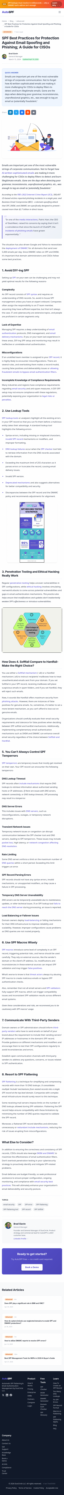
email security (19, 388)
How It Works (30, 1384)
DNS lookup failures (15, 449)
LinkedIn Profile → (21, 1239)
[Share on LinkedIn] (10, 112)
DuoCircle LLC (20, 1483)
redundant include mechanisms (32, 1127)
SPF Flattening (41, 1204)
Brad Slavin (13, 53)
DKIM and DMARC (45, 1153)
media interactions (28, 219)
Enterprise (32, 1392)
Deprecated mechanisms (18, 482)
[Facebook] (11, 1395)
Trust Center (4, 1472)
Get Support (5, 1448)
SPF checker (47, 449)
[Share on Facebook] (22, 112)
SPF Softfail (38, 1209)
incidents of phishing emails (19, 230)
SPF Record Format (57, 1406)
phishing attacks (10, 701)
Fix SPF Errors (56, 1400)
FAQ (54, 1428)
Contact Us (6, 1443)
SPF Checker (43, 1388)
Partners (31, 1399)
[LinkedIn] (7, 1395)
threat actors (36, 974)
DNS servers (32, 811)
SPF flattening (9, 1081)
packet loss (7, 842)
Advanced (20, 21)
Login (30, 1406)
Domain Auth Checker (43, 1406)
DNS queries (8, 862)
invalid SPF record (14, 439)
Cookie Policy (39, 1488)
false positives (35, 968)
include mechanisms (29, 783)
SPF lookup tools (10, 418)
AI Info (4, 1464)
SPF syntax (32, 294)
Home (4, 21)
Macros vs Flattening (57, 1412)
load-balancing (32, 920)
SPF (14, 277)
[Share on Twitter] (16, 112)
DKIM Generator (44, 1394)
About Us (5, 1440)
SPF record (54, 357)
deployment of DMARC (17, 248)
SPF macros (7, 949)
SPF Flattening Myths (57, 1419)
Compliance (6, 1467)
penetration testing (19, 583)
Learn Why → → (56, 4)
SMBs (30, 1396)
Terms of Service (25, 1488)
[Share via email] (33, 112)
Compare (31, 1402)
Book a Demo (32, 1267)
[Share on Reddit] (27, 112)
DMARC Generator (44, 1399)
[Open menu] (59, 12)
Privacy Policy (11, 1488)
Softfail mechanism (27, 672)
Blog (11, 21)
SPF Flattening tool (10, 1209)
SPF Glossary (43, 1413)
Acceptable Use (52, 1488)
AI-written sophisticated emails (18, 172)
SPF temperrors (9, 763)
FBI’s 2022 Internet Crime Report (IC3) (34, 194)
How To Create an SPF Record (57, 1385)
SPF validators (53, 988)
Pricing (30, 1389)
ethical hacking (34, 586)
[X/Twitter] (3, 1395)
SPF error (28, 1204)
